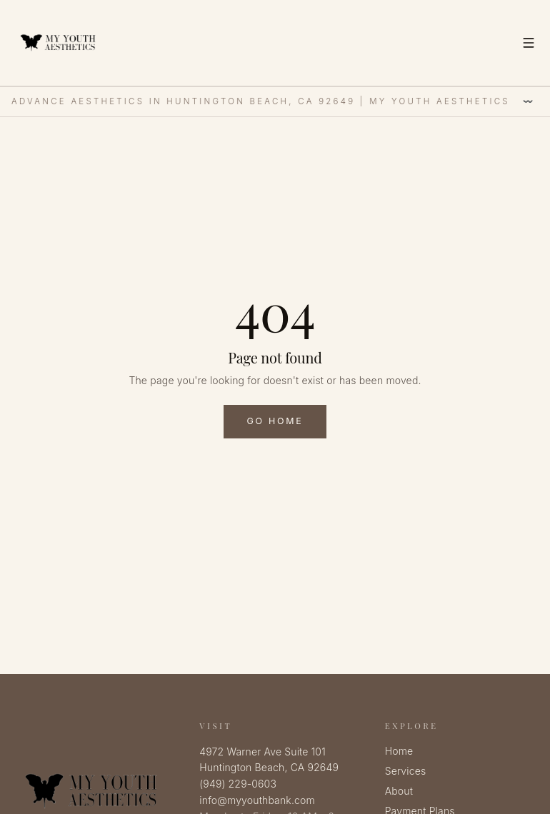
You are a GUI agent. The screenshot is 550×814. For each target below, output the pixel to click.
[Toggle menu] (528, 43)
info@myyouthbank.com (257, 800)
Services (405, 771)
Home (399, 751)
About (399, 791)
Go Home (274, 421)
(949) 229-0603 (237, 784)
